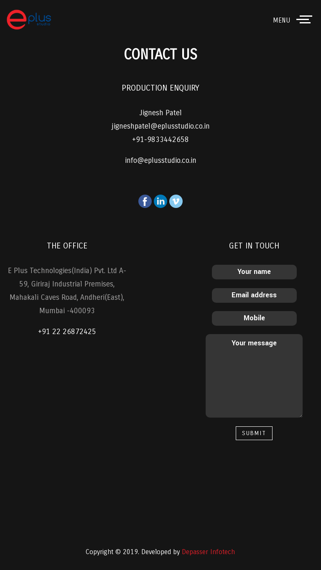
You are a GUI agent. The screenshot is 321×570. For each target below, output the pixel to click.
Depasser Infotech (208, 552)
